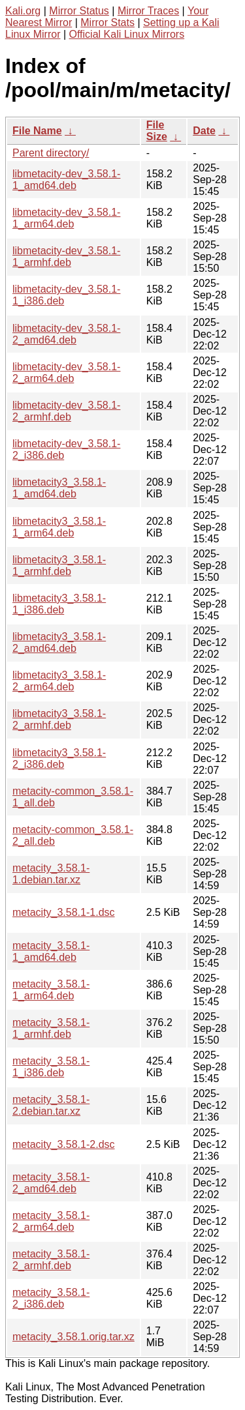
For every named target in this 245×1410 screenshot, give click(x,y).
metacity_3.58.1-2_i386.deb (51, 1298)
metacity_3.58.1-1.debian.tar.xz (51, 873)
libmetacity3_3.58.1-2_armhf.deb (59, 719)
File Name (37, 130)
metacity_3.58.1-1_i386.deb (51, 1066)
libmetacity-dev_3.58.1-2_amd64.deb (66, 334)
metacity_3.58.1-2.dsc (63, 1144)
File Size (156, 130)
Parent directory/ (50, 152)
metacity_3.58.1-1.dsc (63, 912)
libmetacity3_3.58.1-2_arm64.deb (59, 680)
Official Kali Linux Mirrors (127, 34)
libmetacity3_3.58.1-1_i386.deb (59, 604)
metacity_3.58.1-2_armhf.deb (51, 1259)
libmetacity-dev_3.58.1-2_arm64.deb (66, 372)
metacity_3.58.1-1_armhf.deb (51, 1028)
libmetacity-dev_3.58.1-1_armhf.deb (66, 256)
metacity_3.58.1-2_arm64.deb (51, 1221)
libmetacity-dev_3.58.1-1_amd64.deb (66, 179)
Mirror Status (79, 10)
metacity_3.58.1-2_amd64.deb (51, 1182)
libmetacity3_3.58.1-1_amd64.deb (59, 488)
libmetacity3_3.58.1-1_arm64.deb (59, 527)
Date (204, 130)
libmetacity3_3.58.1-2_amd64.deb (59, 642)
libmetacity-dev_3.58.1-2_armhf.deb (66, 411)
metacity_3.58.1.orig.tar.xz (73, 1336)
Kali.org (23, 10)
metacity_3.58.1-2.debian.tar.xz (51, 1105)
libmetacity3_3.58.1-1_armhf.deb (59, 565)
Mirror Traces (148, 10)
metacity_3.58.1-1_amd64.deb (51, 951)
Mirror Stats (107, 22)
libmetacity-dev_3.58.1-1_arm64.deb (66, 218)
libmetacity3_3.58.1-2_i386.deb (59, 758)
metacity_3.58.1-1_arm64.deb (51, 989)
